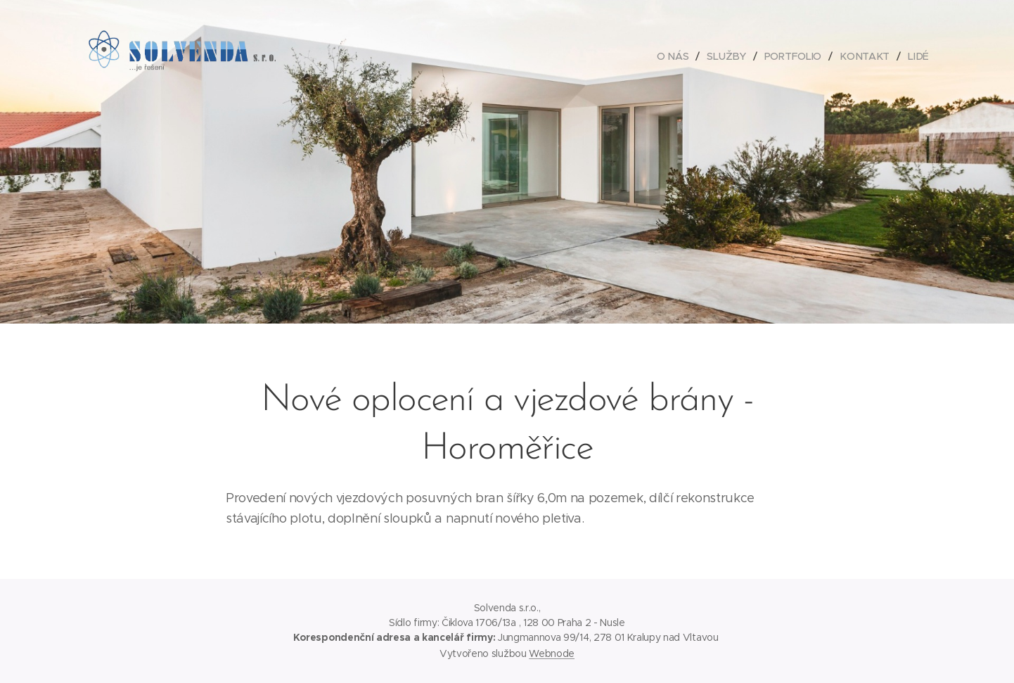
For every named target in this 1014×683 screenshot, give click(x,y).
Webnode (552, 653)
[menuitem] (676, 56)
